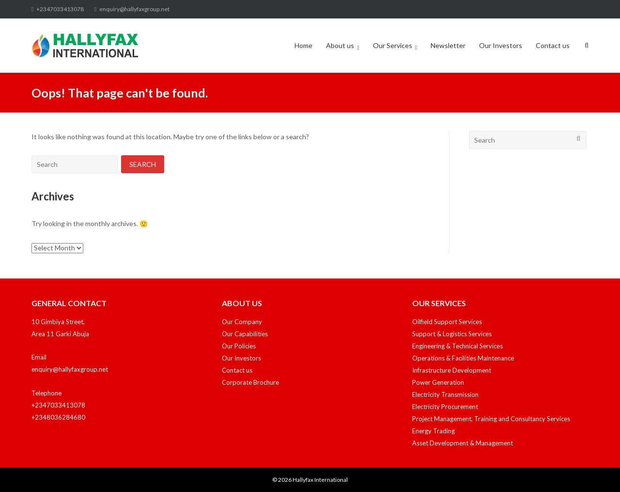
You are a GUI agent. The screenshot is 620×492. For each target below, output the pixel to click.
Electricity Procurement (445, 406)
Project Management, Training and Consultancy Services (491, 419)
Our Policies (239, 346)
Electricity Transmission (445, 394)
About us (340, 45)
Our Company (242, 322)
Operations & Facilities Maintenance (463, 358)
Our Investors (500, 45)
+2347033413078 (60, 9)
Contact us (553, 45)
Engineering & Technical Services (457, 346)
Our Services (392, 45)
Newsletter (448, 45)
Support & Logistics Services (452, 334)
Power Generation (438, 382)
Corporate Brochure (250, 382)
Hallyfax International (320, 479)
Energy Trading (433, 431)
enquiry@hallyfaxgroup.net (134, 9)
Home (303, 45)
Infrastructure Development (451, 370)
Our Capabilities (245, 334)
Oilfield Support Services (447, 322)
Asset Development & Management (462, 443)
